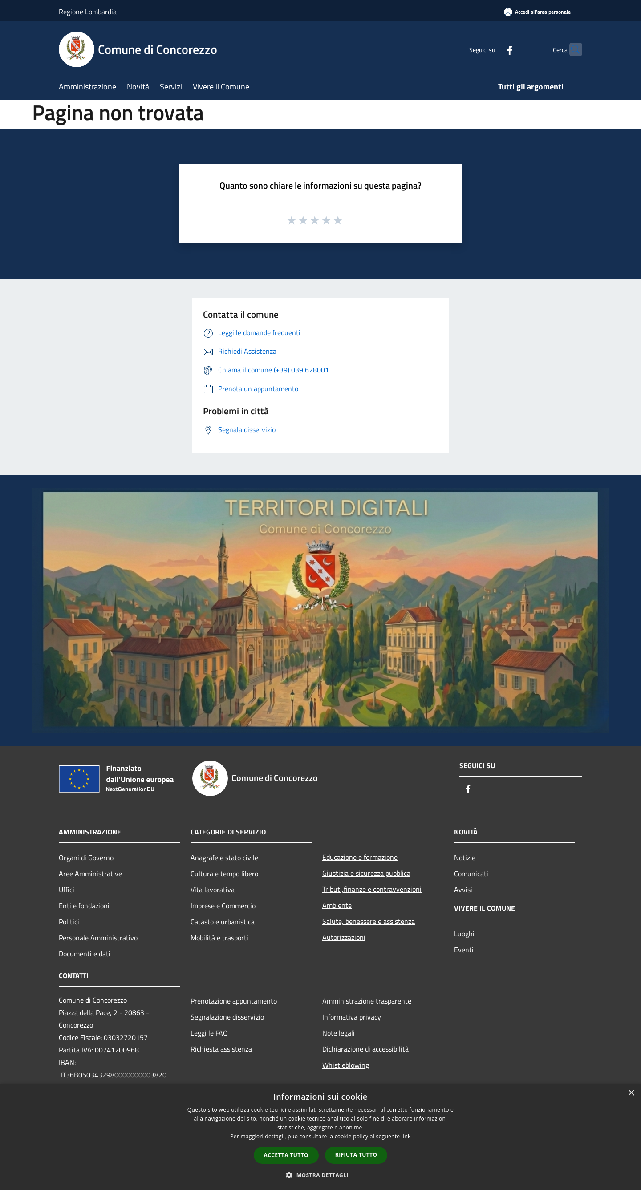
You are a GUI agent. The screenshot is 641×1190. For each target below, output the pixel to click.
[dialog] (320, 1137)
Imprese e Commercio (223, 905)
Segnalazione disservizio (227, 1017)
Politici (69, 921)
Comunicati (471, 873)
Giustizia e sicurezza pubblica (366, 873)
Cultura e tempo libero (224, 873)
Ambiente (337, 905)
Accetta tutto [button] (286, 1155)
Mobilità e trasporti (219, 937)
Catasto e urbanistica (223, 921)
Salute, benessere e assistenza (368, 921)
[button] (320, 1174)
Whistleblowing (345, 1065)
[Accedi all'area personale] (537, 11)
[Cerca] (571, 49)
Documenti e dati (84, 953)
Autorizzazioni (343, 937)
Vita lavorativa (213, 889)
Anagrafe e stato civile (224, 857)
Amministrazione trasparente (366, 1001)
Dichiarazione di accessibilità (365, 1049)
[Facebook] (492, 49)
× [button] (631, 1093)
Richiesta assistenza (221, 1049)
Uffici (66, 889)
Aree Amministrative (90, 873)
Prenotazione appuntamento (234, 1001)
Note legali (338, 1033)
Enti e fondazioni (84, 905)
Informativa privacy (351, 1017)
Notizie (464, 857)
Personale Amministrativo (98, 937)
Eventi (464, 949)
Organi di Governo (86, 857)
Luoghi (464, 933)
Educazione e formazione (360, 857)
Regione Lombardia (88, 11)
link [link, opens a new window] (406, 1136)
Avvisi (463, 889)
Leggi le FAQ (209, 1033)
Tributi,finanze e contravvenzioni (372, 889)
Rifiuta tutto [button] (356, 1154)
